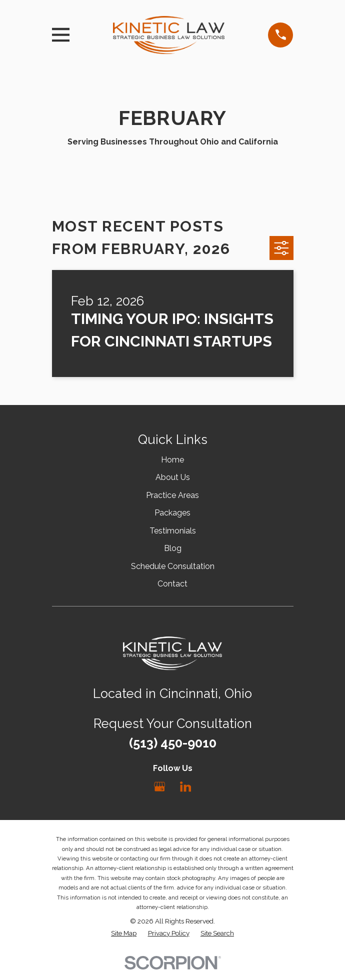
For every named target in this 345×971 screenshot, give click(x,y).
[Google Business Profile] (159, 786)
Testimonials (173, 531)
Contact (173, 583)
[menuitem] (123, 934)
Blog (173, 548)
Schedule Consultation (172, 566)
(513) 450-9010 (172, 743)
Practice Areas (172, 495)
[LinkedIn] (185, 786)
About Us (173, 477)
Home (172, 459)
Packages (172, 513)
